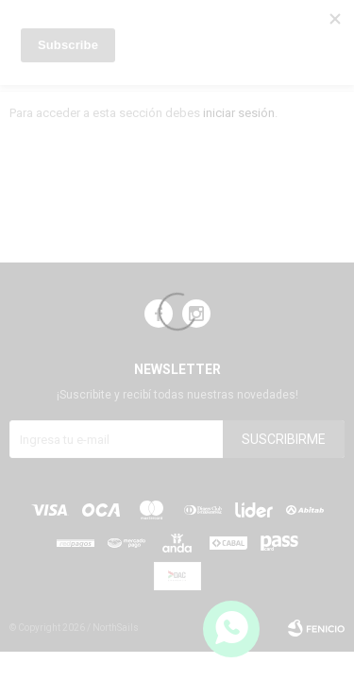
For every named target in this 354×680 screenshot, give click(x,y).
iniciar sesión (239, 113)
